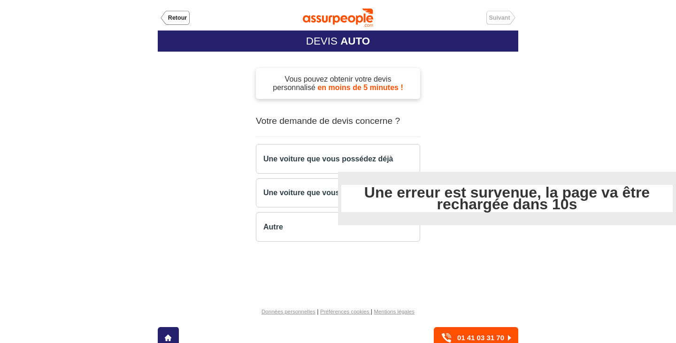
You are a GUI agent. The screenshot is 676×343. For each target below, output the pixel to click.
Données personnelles (288, 311)
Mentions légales (394, 311)
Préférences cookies (345, 311)
